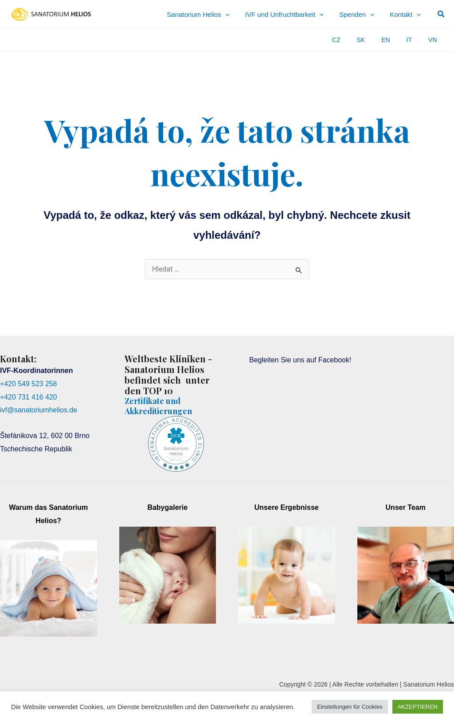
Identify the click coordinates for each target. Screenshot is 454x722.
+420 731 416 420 (28, 397)
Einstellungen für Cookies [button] (349, 706)
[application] (248, 14)
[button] (441, 14)
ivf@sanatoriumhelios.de (39, 410)
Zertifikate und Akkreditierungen (158, 405)
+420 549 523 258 (28, 384)
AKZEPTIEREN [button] (418, 706)
